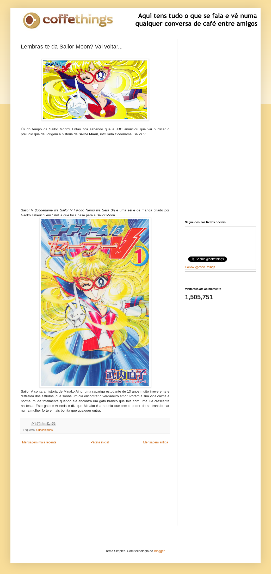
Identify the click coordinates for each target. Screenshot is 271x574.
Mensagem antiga (155, 442)
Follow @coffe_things (200, 267)
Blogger (159, 551)
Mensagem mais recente (39, 442)
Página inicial (100, 442)
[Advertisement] (95, 174)
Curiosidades (44, 429)
